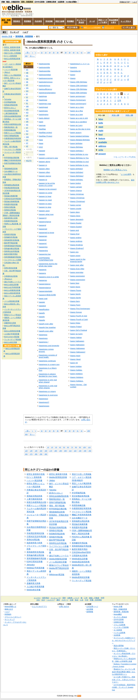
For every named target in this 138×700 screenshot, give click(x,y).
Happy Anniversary (78, 100)
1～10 (101, 115)
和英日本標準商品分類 (36, 502)
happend (42, 225)
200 (65, 451)
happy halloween (77, 341)
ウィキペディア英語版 (81, 580)
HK (27, 100)
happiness (43, 335)
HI (27, 94)
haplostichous (44, 86)
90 (80, 447)
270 (31, 454)
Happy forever (76, 312)
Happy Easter (75, 223)
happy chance (76, 190)
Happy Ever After (77, 269)
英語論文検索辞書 (79, 524)
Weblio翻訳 (118, 614)
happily (42, 317)
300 (26, 56)
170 (50, 451)
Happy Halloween (77, 348)
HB (27, 73)
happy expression (77, 276)
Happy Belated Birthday (80, 140)
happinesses (44, 406)
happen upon (44, 211)
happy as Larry (76, 125)
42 (81, 52)
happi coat (43, 298)
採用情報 (89, 612)
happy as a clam (77, 107)
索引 (4, 32)
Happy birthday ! (77, 151)
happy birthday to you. (79, 165)
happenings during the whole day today (48, 265)
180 (55, 451)
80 (76, 447)
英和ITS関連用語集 (57, 502)
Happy (72, 78)
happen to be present (48, 189)
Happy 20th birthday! (78, 86)
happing (73, 67)
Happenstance (45, 288)
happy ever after (77, 265)
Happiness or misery (47, 391)
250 (89, 451)
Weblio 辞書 (7, 36)
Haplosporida (44, 64)
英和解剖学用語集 (79, 543)
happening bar (45, 254)
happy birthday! (76, 169)
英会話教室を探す (113, 21)
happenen (43, 236)
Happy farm (75, 301)
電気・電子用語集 (57, 506)
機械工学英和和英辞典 (81, 515)
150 (41, 451)
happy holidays (76, 374)
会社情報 (89, 609)
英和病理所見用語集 (35, 552)
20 (52, 447)
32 (42, 52)
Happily (42, 320)
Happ (41, 143)
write (101, 150)
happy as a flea (76, 111)
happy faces (75, 287)
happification (44, 309)
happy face (74, 283)
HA (27, 70)
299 (88, 52)
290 (41, 454)
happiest (42, 306)
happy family (75, 294)
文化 (38, 600)
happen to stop (45, 207)
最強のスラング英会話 (59, 565)
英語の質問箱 (119, 645)
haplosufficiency (45, 89)
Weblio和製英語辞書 (58, 559)
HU (27, 131)
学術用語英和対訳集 (35, 533)
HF (27, 85)
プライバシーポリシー (13, 617)
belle (101, 123)
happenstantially (45, 291)
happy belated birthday (79, 136)
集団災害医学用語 (79, 549)
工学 (85, 598)
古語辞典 (61, 2)
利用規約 (8, 614)
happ (41, 140)
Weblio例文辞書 (34, 590)
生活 (43, 600)
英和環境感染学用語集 (81, 546)
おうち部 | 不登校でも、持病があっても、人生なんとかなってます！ (123, 679)
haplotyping (43, 114)
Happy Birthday (76, 147)
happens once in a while (49, 277)
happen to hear (45, 196)
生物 (71, 600)
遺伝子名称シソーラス (59, 556)
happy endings (76, 241)
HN (27, 110)
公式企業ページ (92, 606)
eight (101, 131)
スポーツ (65, 600)
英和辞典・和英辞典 (24, 36)
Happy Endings (76, 245)
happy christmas (77, 194)
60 (68, 447)
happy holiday (76, 366)
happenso (43, 280)
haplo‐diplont (44, 118)
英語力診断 (59, 21)
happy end (74, 230)
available (103, 142)
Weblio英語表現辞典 (81, 562)
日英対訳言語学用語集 (36, 536)
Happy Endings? (77, 248)
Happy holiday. (76, 370)
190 (60, 451)
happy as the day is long (80, 129)
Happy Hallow (76, 337)
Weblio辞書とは (10, 606)
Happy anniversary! (78, 104)
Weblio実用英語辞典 (58, 477)
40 (74, 52)
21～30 (129, 115)
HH (27, 91)
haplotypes (43, 111)
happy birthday (76, 143)
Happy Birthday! (76, 176)
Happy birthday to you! (79, 162)
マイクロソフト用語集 (81, 512)
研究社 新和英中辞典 (58, 474)
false (101, 119)
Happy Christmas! (77, 201)
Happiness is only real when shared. (48, 387)
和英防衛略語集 (79, 505)
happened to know (46, 233)
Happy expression (77, 280)
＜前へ (27, 52)
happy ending (75, 238)
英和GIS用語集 (33, 539)
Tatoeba (52, 490)
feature (102, 138)
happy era (74, 252)
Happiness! (43, 399)
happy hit (74, 363)
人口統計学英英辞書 (35, 586)
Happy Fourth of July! (79, 319)
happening (43, 247)
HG (27, 88)
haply (41, 122)
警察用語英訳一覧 (57, 499)
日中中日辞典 (39, 2)
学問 (102, 598)
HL (27, 103)
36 (58, 52)
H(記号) (29, 161)
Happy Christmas (77, 198)
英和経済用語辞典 (34, 496)
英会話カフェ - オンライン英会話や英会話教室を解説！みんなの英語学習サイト (123, 671)
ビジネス (37, 598)
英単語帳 (49, 21)
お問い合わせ (64, 606)
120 (26, 451)
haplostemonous (46, 82)
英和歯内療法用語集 (35, 555)
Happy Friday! (76, 327)
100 (84, 447)
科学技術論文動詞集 (58, 509)
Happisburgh (75, 71)
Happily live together (47, 327)
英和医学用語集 (56, 537)
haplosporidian (45, 75)
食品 (76, 600)
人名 (81, 600)
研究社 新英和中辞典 (36, 474)
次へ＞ (32, 56)
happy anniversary (77, 96)
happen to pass (45, 204)
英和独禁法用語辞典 (80, 521)
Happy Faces (75, 290)
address (102, 146)
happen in (43, 165)
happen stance (45, 176)
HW (27, 137)
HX (27, 140)
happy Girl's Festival (78, 330)
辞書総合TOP (125, 2)
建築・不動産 (94, 598)
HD (27, 79)
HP (27, 116)
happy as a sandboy (78, 122)
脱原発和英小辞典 (34, 543)
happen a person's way (48, 158)
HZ (27, 146)
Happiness (43, 338)
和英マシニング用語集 (36, 505)
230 (80, 451)
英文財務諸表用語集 (80, 496)
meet (101, 127)
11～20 (115, 115)
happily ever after (46, 324)
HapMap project (45, 132)
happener (43, 240)
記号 (119, 100)
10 (48, 447)
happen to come (45, 193)
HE (27, 82)
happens (42, 273)
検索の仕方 (9, 609)
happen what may (46, 214)
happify (42, 313)
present (102, 154)
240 (85, 451)
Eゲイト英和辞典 (34, 477)
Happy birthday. (76, 180)
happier (42, 302)
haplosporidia (44, 67)
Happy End (74, 234)
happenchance (45, 222)
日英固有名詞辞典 (79, 555)
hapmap (42, 125)
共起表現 (38, 21)
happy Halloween (77, 345)
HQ (27, 119)
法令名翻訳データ (79, 518)
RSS (79, 696)
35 (54, 52)
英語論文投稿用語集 (58, 527)
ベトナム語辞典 (119, 632)
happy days (75, 212)
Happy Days (75, 216)
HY (27, 143)
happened (43, 229)
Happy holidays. (76, 381)
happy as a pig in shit (79, 118)
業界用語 (45, 598)
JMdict (52, 480)
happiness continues (47, 361)
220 (75, 451)
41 (78, 52)
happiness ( (44, 342)
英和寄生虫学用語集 (58, 543)
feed (101, 134)
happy (72, 75)
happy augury (75, 132)
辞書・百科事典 (96, 600)
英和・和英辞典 (27, 2)
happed (42, 151)
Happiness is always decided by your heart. (48, 375)
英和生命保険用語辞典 (59, 496)
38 (66, 52)
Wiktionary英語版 (56, 574)
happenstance (45, 284)
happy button (75, 183)
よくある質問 (126, 174)
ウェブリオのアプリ (39, 606)
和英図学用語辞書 (79, 527)
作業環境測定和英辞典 (81, 508)
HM (27, 106)
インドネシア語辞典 (121, 627)
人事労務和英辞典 (34, 499)
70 (72, 447)
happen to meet (45, 200)
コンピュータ (56, 598)
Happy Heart (75, 359)
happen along (44, 162)
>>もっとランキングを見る (125, 157)
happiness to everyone (48, 395)
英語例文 (16, 21)
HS (27, 125)
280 (36, 454)
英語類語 (27, 21)
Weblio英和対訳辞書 (81, 577)
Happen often (44, 172)
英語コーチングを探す (102, 21)
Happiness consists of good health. (48, 356)
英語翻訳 (70, 21)
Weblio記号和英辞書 (36, 568)
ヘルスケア (50, 600)
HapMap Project (45, 136)
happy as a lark (76, 114)
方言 (86, 600)
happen (42, 154)
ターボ (92, 21)
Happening (43, 251)
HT (27, 128)
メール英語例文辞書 (58, 562)
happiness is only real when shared (48, 381)
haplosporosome (46, 78)
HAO (41, 147)
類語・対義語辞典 (13, 2)
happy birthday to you (79, 154)
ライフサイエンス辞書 (59, 546)
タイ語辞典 (118, 630)
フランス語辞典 (119, 625)
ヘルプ (134, 2)
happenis (42, 270)
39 (69, 52)
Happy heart (75, 356)
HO (27, 113)
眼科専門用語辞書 (57, 540)
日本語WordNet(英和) (81, 552)
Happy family (75, 298)
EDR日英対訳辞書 (35, 561)
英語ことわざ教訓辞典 (81, 483)
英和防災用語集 (56, 530)
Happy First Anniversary (80, 309)
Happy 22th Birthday (78, 89)
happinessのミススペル (79, 64)
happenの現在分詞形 (47, 295)
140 (36, 451)
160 (46, 451)
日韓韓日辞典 (51, 2)
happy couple (75, 208)
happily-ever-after (46, 331)
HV (27, 134)
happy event (75, 256)
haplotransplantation (47, 93)
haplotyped (43, 107)
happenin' (43, 243)
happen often (44, 169)
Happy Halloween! (77, 352)
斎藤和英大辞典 (33, 583)
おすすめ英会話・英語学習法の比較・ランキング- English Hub (123, 687)
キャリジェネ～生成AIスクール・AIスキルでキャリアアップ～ (123, 640)
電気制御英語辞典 (57, 512)
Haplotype (43, 100)
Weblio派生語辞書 (80, 559)
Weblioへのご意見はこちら (115, 170)
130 (31, 451)
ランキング (14, 32)
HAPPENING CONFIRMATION (46, 259)
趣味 (58, 600)
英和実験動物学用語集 (36, 558)
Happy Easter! (76, 227)
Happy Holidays (76, 377)
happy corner (75, 205)
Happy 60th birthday (78, 93)
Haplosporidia (44, 71)
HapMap (42, 129)
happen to (43, 180)
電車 (64, 598)
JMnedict (31, 565)
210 (70, 451)
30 (56, 447)
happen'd (42, 218)
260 (26, 454)
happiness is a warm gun (49, 364)
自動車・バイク (73, 598)
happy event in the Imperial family (77, 260)
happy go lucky (76, 334)
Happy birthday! (76, 172)
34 (50, 52)
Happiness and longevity (49, 346)
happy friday (75, 323)
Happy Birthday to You (79, 158)
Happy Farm (75, 305)
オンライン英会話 (81, 21)
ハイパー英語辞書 (34, 480)
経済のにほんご (56, 493)
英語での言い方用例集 (81, 474)
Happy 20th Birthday (78, 82)
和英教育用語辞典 (57, 534)
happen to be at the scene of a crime (47, 184)
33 (46, 52)
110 (89, 447)
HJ (27, 97)
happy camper (76, 187)
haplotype (43, 96)
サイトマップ (10, 619)
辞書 (3, 2)
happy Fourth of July (78, 316)
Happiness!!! (44, 402)
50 (64, 447)
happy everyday (76, 272)
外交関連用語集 (79, 493)
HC (27, 76)
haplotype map (45, 104)
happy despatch (76, 219)
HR (27, 122)
